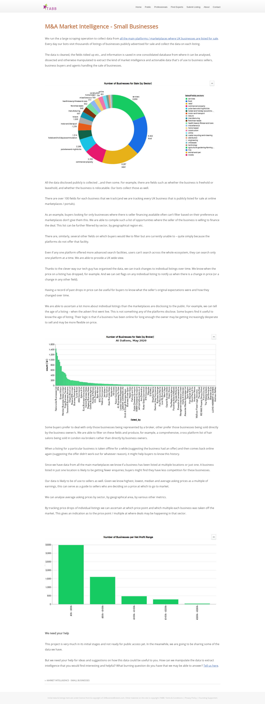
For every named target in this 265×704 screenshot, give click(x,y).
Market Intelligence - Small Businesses (68, 680)
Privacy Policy (191, 698)
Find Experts (177, 7)
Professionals (160, 7)
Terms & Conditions (174, 698)
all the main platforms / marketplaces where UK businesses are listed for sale (169, 38)
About (206, 7)
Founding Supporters (208, 698)
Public (148, 7)
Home (139, 7)
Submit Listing (193, 7)
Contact (216, 7)
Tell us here (210, 666)
